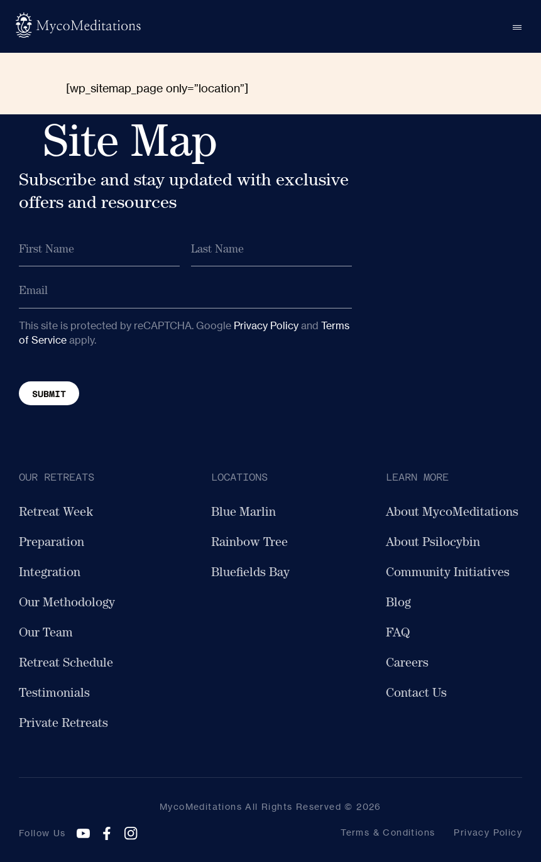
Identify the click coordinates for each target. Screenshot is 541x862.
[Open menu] (517, 26)
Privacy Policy (266, 325)
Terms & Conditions (388, 832)
